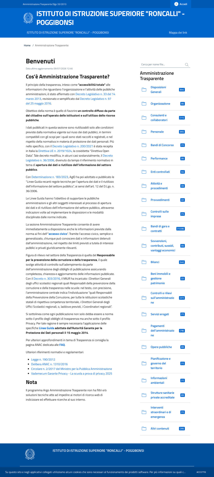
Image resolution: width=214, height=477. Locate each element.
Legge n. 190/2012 (43, 359)
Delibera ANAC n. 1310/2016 (49, 364)
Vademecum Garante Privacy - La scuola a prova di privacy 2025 (71, 373)
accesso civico (58, 233)
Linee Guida (46, 328)
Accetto (201, 472)
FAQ (62, 344)
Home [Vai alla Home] (27, 45)
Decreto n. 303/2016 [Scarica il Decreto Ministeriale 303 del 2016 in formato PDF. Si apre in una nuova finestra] (47, 278)
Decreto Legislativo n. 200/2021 (72, 146)
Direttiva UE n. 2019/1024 (55, 151)
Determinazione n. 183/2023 (50, 177)
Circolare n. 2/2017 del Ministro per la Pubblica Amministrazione (71, 369)
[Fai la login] (180, 4)
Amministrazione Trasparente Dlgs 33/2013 (44, 4)
